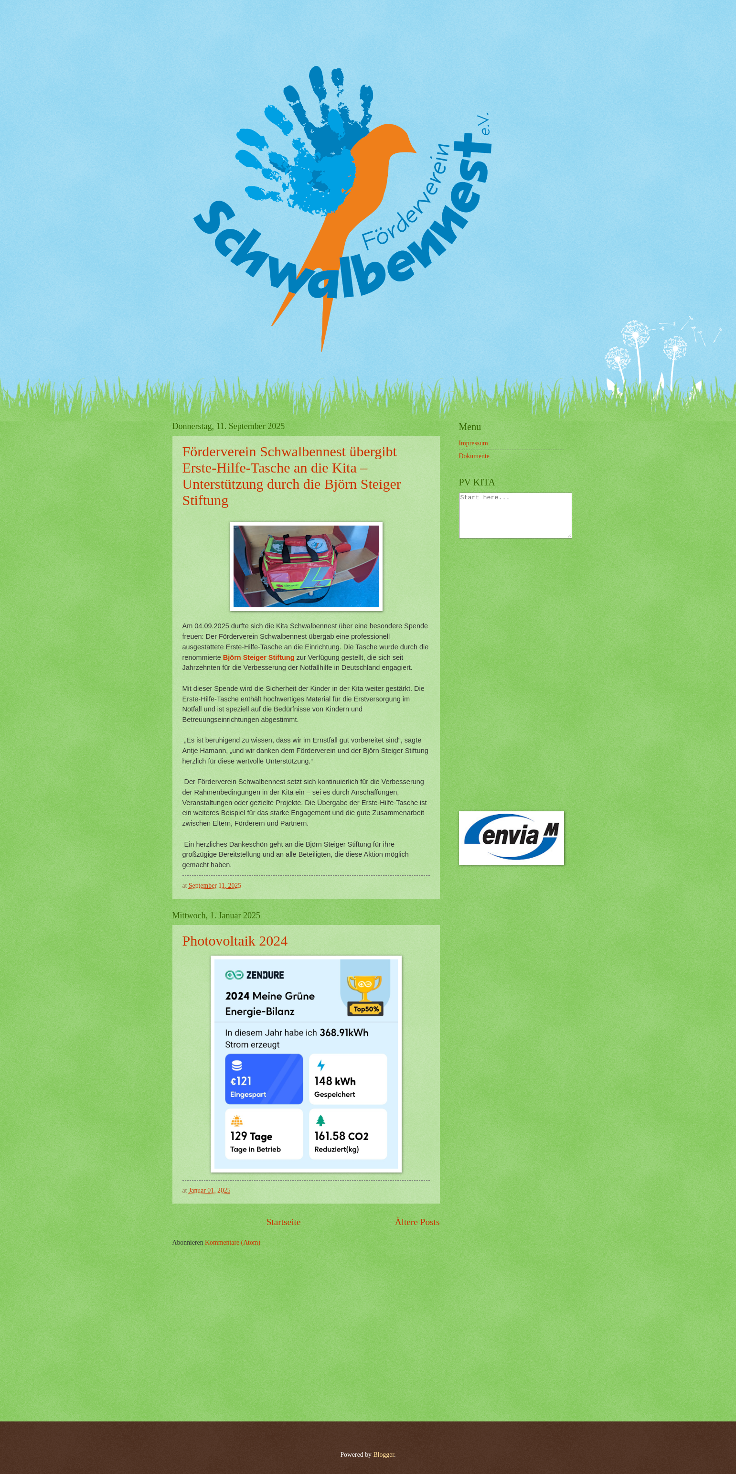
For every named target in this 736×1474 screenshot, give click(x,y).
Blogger (383, 1454)
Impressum (473, 443)
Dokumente (474, 456)
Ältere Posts (417, 1222)
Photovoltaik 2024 (235, 940)
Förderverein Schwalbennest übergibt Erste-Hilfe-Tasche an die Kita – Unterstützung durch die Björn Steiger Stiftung (291, 475)
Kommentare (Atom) (232, 1242)
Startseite (284, 1222)
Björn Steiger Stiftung (259, 657)
